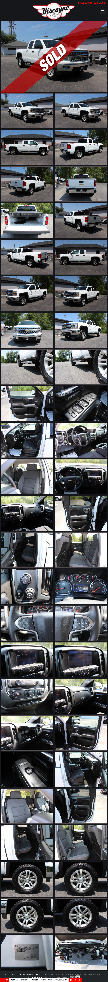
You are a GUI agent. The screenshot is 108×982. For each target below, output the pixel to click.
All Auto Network (57, 977)
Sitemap (89, 974)
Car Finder (73, 974)
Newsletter (56, 974)
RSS (99, 974)
